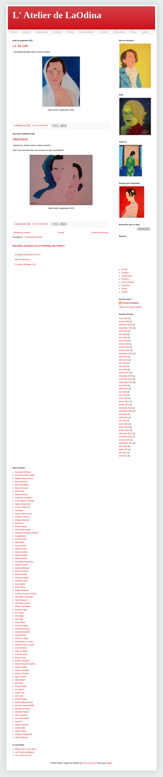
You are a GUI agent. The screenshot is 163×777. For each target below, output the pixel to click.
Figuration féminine (23, 472)
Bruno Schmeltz (21, 488)
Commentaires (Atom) (33, 237)
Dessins (70, 32)
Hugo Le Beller (21, 651)
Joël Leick (19, 696)
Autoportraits (41, 32)
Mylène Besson (21, 494)
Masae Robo (20, 658)
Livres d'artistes (86, 32)
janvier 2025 (124, 347)
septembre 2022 (126, 411)
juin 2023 (123, 392)
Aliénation (20, 139)
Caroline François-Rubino (25, 594)
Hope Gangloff (21, 555)
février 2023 (124, 401)
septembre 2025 (126, 328)
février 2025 (124, 344)
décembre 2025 (125, 325)
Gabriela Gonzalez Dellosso (26, 533)
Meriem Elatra (21, 699)
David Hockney (21, 482)
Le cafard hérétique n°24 (25, 264)
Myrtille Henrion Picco (24, 478)
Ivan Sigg (19, 619)
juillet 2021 (123, 449)
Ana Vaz (18, 721)
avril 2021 (123, 456)
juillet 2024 (123, 360)
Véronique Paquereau (24, 562)
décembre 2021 (125, 433)
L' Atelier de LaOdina (57, 15)
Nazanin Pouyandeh (23, 734)
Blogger (109, 763)
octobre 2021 (124, 440)
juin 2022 (123, 421)
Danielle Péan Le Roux (24, 645)
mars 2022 (123, 424)
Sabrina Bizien (21, 558)
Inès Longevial (21, 715)
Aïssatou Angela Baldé (24, 705)
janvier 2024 (124, 373)
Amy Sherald (20, 546)
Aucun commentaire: (41, 125)
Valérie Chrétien (21, 571)
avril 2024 (123, 369)
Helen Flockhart (21, 552)
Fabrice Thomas (22, 673)
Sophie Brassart (21, 590)
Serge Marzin (20, 635)
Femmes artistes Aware (25, 475)
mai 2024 (123, 366)
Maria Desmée (21, 574)
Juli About (19, 510)
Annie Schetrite (21, 626)
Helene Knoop (21, 549)
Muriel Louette (21, 667)
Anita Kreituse (21, 526)
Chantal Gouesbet (22, 632)
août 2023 (123, 385)
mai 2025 (123, 334)
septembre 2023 (126, 382)
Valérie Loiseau (21, 565)
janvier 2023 (124, 405)
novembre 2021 (125, 437)
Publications (119, 32)
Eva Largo (19, 613)
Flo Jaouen (19, 689)
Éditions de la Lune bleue (25, 749)
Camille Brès (20, 536)
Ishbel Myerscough (23, 530)
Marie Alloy (19, 491)
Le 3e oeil (20, 46)
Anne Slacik (20, 584)
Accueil (13, 32)
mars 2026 (123, 318)
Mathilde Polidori (22, 712)
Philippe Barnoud (22, 520)
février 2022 (124, 427)
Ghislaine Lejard (22, 578)
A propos (26, 32)
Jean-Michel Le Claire (24, 642)
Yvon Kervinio (20, 648)
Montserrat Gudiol (22, 709)
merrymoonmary (89, 763)
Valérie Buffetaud (22, 568)
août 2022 (123, 414)
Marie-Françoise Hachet (25, 664)
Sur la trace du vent (23, 755)
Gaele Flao (19, 693)
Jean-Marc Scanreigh (24, 597)
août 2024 (123, 357)
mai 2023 (123, 395)
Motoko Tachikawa (23, 606)
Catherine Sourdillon (23, 498)
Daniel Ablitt (20, 728)
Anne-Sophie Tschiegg (24, 501)
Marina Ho (19, 523)
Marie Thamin (20, 677)
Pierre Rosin (20, 622)
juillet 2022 (123, 417)
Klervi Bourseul (21, 654)
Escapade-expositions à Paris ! (28, 254)
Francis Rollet (20, 686)
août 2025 (123, 331)
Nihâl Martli (19, 542)
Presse (133, 32)
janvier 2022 (124, 430)
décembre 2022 (125, 408)
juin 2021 (123, 453)
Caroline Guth (21, 539)
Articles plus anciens (100, 233)
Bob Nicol (19, 683)
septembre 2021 (126, 443)
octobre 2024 (124, 350)
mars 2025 (123, 341)
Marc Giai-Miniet (22, 485)
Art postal (104, 32)
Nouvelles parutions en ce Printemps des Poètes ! (39, 246)
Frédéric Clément (22, 517)
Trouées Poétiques (130, 303)
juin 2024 (123, 363)
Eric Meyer (19, 616)
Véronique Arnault (22, 603)
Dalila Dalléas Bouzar (24, 702)
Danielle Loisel (21, 581)
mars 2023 (123, 398)
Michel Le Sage (21, 638)
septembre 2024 (126, 353)
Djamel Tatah (20, 731)
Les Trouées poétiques (24, 752)
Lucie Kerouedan (22, 718)
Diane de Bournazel (23, 514)
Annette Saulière (22, 661)
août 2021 (123, 446)
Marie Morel (20, 680)
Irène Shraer (20, 587)
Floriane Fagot (21, 610)
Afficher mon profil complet (130, 307)
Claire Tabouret (21, 737)
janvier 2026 (124, 321)
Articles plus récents (21, 233)
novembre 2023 (125, 379)
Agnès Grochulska (22, 504)
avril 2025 (123, 337)
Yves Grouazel (21, 600)
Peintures (57, 32)
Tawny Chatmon (22, 725)
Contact (145, 32)
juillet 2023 (123, 389)
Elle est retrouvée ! (23, 259)
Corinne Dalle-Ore (22, 507)
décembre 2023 (125, 376)
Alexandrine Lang (22, 629)
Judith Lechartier (22, 670)
